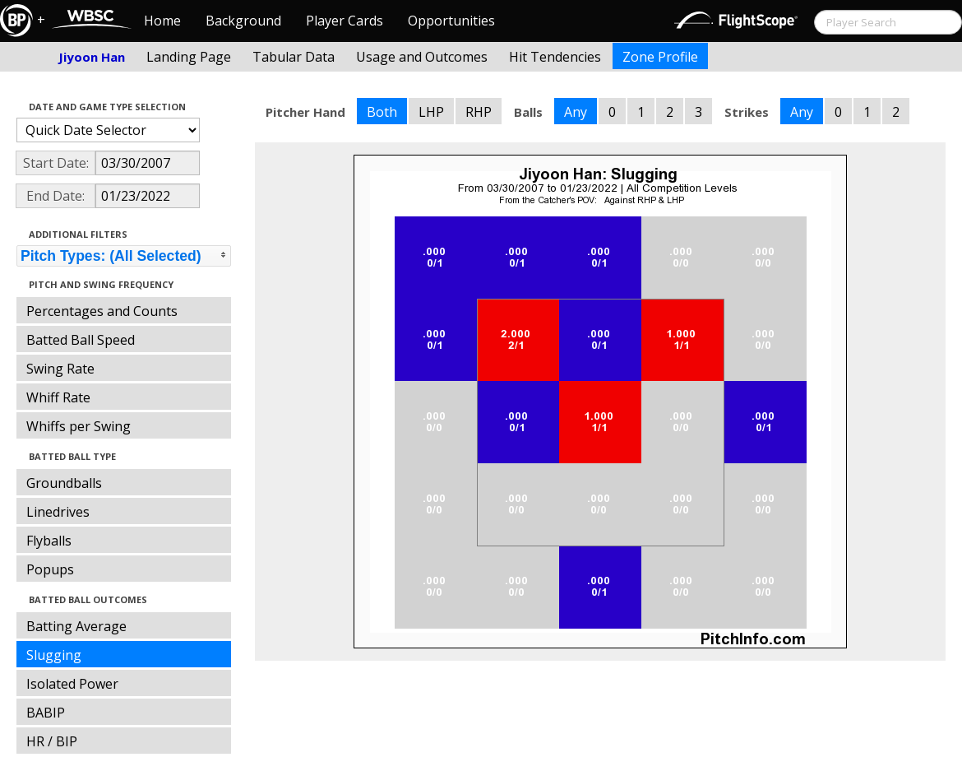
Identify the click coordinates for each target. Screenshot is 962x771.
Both (382, 112)
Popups (50, 569)
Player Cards (344, 21)
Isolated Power (72, 684)
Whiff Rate (58, 397)
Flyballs (49, 541)
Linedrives (58, 512)
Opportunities (451, 21)
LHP (431, 112)
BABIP (45, 713)
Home (162, 21)
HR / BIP (51, 741)
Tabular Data (293, 57)
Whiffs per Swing (78, 426)
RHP (478, 112)
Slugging (53, 655)
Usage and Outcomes (422, 57)
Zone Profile (660, 57)
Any (575, 112)
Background (243, 21)
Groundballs (64, 483)
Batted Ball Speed (80, 340)
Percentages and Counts (102, 311)
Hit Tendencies (555, 57)
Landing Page (188, 57)
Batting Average (76, 626)
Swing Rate (60, 369)
